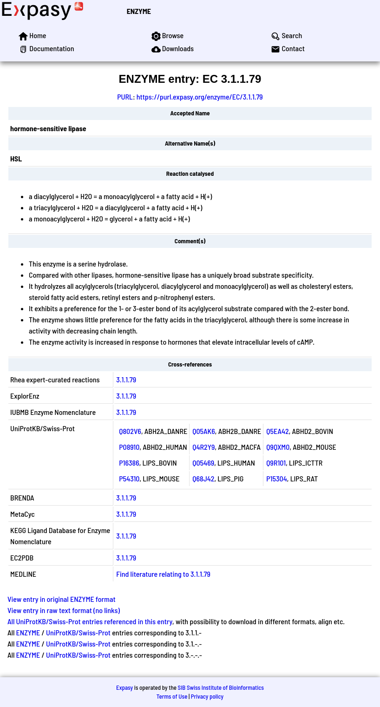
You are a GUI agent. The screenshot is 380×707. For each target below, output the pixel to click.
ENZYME (139, 11)
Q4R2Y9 (203, 446)
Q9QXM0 (277, 446)
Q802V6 (130, 431)
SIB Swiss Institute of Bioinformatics (221, 687)
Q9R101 (276, 462)
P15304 (276, 478)
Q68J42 (203, 478)
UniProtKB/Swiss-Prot (78, 632)
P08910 (129, 446)
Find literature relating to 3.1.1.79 (163, 573)
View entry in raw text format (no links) (63, 610)
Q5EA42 (277, 431)
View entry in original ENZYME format (61, 598)
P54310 (129, 478)
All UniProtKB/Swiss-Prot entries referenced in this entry (89, 621)
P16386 (129, 462)
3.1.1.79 (126, 379)
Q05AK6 (203, 431)
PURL (125, 96)
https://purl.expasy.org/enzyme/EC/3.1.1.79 (200, 96)
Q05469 (203, 462)
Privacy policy (207, 696)
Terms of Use (172, 696)
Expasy (124, 687)
